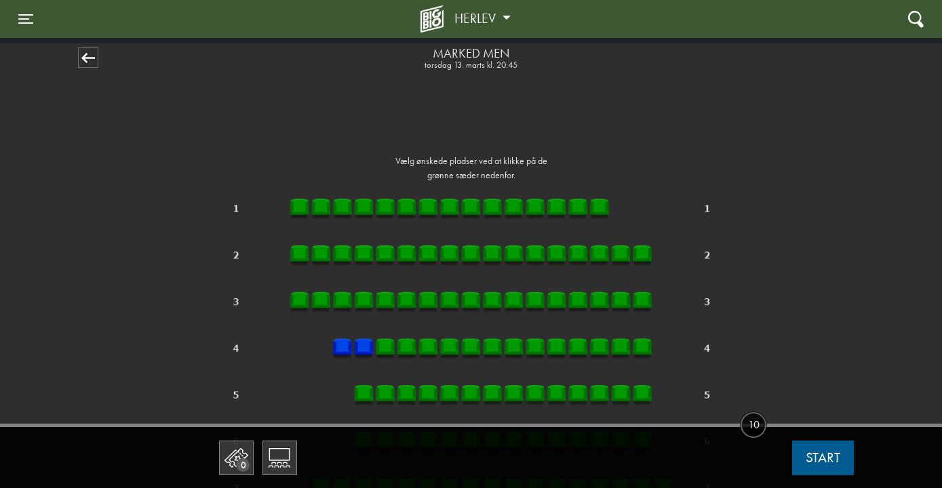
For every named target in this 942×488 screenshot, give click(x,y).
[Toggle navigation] (25, 19)
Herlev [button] (476, 18)
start (823, 457)
